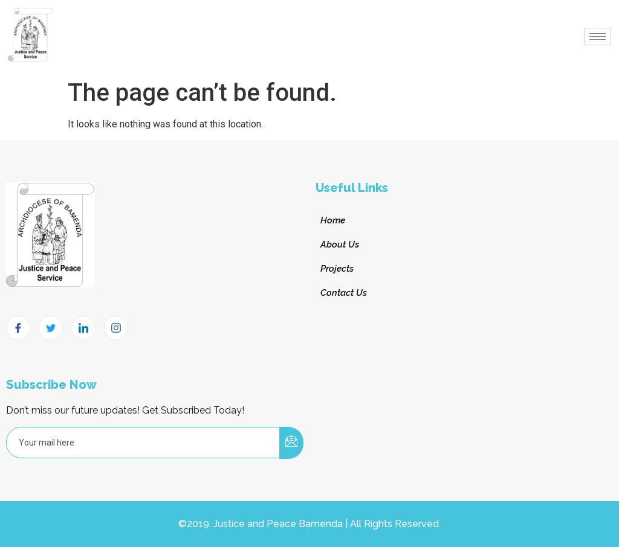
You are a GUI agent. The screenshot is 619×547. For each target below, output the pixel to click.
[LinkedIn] (83, 328)
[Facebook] (18, 328)
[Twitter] (51, 328)
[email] (143, 442)
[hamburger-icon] (597, 36)
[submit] (291, 443)
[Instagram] (116, 328)
